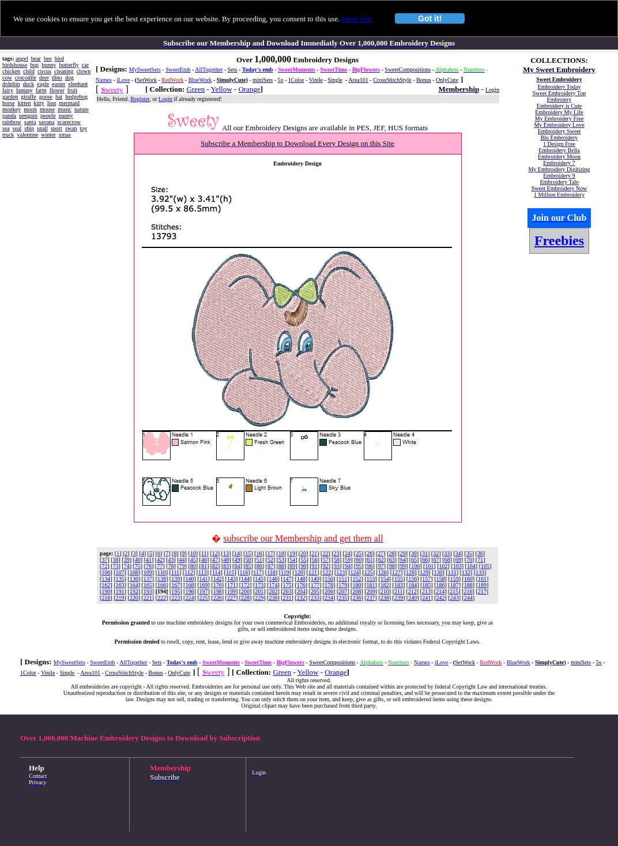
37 (104, 560)
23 (337, 553)
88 (281, 566)
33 (447, 553)
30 (414, 553)
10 (193, 553)
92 (326, 566)
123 (340, 572)
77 (160, 566)
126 (382, 572)
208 (356, 591)
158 (440, 579)
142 (217, 579)
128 (410, 572)
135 (120, 579)
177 (315, 585)
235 (342, 598)
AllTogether (209, 69)
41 (149, 560)
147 (287, 579)
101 (429, 566)
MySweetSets (145, 69)
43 (171, 560)
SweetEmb (177, 69)
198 (217, 591)
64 (403, 560)
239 (398, 598)
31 (425, 553)
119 (285, 572)
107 (120, 572)
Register (139, 99)
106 (105, 572)
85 (248, 566)
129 (424, 572)
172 (245, 585)
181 (371, 585)
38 (116, 560)
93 (337, 566)
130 (438, 572)
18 (281, 553)
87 (270, 566)
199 (231, 591)
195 (175, 591)
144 (245, 579)
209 (371, 591)
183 (398, 585)
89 (292, 566)
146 (273, 579)
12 (215, 553)
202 (273, 591)
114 (216, 572)
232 (301, 598)
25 (358, 553)
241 (426, 598)
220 (134, 598)
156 (412, 579)
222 (161, 598)
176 (301, 585)
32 (436, 553)
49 (237, 560)
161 (482, 579)
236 (356, 598)
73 (116, 566)
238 (384, 598)
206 (329, 591)
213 (426, 591)
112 (188, 572)
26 (369, 553)
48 (226, 560)
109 (148, 572)
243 (454, 598)
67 (436, 560)
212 (412, 591)
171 (231, 585)
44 (182, 560)
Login (165, 99)
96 (369, 566)
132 (466, 572)
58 (337, 560)
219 (120, 598)
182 (384, 585)
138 (161, 579)
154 (384, 579)
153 (371, 579)
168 (189, 585)
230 (273, 598)
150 (329, 579)
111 (175, 572)
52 (270, 560)
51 (259, 560)
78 (171, 566)
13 (226, 553)
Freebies (559, 240)
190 (105, 591)
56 (315, 560)
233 (315, 598)
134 (105, 579)
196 (189, 591)
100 (415, 566)
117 (257, 572)
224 (189, 598)
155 (398, 579)
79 (182, 566)
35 (469, 553)
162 (105, 585)
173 (259, 585)
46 (204, 560)
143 (231, 579)
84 (237, 566)
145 (259, 579)
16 (259, 553)
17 (270, 553)
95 (358, 566)
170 (217, 585)
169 (203, 585)
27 (380, 553)
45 (193, 560)
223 (175, 598)
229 (259, 598)
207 (342, 591)
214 (440, 591)
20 (303, 553)
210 (384, 591)
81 (204, 566)
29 (403, 553)
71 (480, 560)
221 (148, 598)
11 (204, 553)
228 (245, 598)
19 (292, 553)
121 (312, 572)
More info (357, 18)
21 (314, 553)
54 (292, 560)
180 (356, 585)
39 (127, 560)
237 (371, 598)
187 (454, 585)
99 (403, 566)
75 (138, 566)
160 (468, 579)
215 (454, 591)
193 (148, 591)
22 (325, 553)
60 (358, 560)
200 (245, 591)
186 (440, 585)
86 (259, 566)
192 (134, 591)
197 (203, 591)
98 (392, 566)
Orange (249, 89)
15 (248, 553)
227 (231, 598)
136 (134, 579)
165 (148, 585)
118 (271, 572)
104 (471, 566)
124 (354, 572)
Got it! (430, 18)
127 (396, 572)
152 (356, 579)
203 (287, 591)
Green (195, 89)
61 (369, 560)
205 (315, 591)
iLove (123, 80)
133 (480, 572)
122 (326, 572)
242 (440, 598)
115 (230, 572)
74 (127, 566)
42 (160, 560)
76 (149, 566)
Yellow (221, 89)
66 (425, 560)
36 (480, 553)
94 (348, 566)
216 (468, 591)
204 (301, 591)
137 (148, 579)
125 (368, 572)
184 (412, 585)
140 (189, 579)
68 (447, 560)
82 (215, 566)
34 (458, 553)
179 (342, 585)
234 (329, 598)
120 (299, 572)
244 (468, 598)
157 (426, 579)
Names (104, 80)
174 (273, 585)
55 (303, 560)
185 (426, 585)
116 (244, 572)
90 (303, 566)
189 (482, 585)
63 (392, 560)
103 (457, 566)
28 (391, 553)
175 (287, 585)
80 (193, 566)
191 (120, 591)
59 (348, 560)
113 (202, 572)
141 (203, 579)
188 (468, 585)
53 (281, 560)
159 (454, 579)
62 (381, 560)
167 (175, 585)
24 (348, 553)
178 (329, 585)
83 (226, 566)
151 (342, 579)
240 (412, 598)
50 (248, 560)
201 (259, 591)
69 (458, 560)
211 (398, 591)
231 (287, 598)
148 (301, 579)
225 (203, 598)
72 (104, 566)
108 (134, 572)
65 (414, 560)
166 (161, 585)
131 (452, 572)
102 (443, 566)
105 (485, 566)
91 (315, 566)
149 (315, 579)
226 (217, 598)
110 (161, 572)
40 (138, 560)
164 (134, 585)
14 (237, 553)
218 (105, 598)
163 (120, 585)
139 (175, 579)
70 (469, 560)
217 (482, 591)
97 (381, 566)
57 (326, 560)
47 (215, 560)
